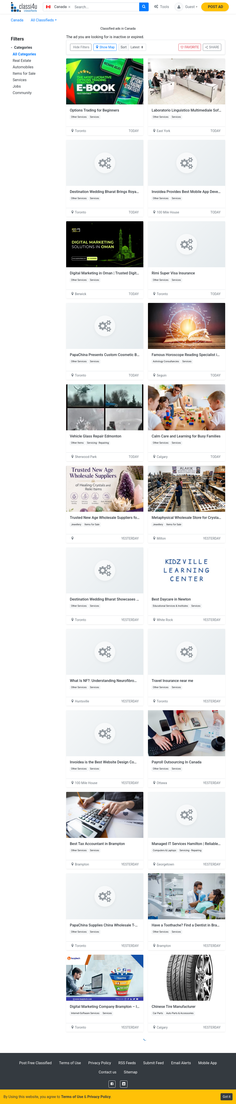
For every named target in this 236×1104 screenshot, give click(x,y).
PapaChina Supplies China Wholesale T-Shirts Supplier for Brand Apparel (129, 925)
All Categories (24, 54)
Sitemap (130, 1072)
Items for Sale (24, 73)
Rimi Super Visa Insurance (173, 273)
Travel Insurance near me (172, 680)
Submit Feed (153, 1063)
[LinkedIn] (123, 1084)
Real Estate (22, 60)
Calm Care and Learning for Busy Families (186, 436)
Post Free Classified (35, 1063)
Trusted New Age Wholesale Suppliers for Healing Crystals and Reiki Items (131, 517)
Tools (161, 7)
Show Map (105, 47)
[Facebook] (112, 1084)
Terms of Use (70, 1063)
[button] (186, 7)
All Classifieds (42, 20)
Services (20, 80)
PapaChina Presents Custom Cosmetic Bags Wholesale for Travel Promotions (134, 355)
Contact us (107, 1072)
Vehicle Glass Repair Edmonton (95, 436)
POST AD (215, 7)
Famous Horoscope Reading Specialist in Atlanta (192, 355)
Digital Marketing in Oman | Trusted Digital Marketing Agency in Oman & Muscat (135, 273)
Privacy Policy (99, 1063)
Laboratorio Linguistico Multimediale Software (190, 110)
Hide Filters (81, 47)
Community (22, 93)
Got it (226, 1096)
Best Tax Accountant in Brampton (97, 844)
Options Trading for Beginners (94, 110)
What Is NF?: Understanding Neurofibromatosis (108, 680)
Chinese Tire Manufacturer (173, 1006)
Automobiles (23, 67)
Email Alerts (181, 1063)
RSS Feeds (127, 1063)
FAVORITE (189, 47)
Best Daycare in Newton (171, 599)
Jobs (17, 86)
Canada (17, 20)
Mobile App (207, 1063)
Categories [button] (21, 47)
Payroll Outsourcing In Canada (176, 762)
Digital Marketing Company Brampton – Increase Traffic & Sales (122, 1006)
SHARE (212, 47)
